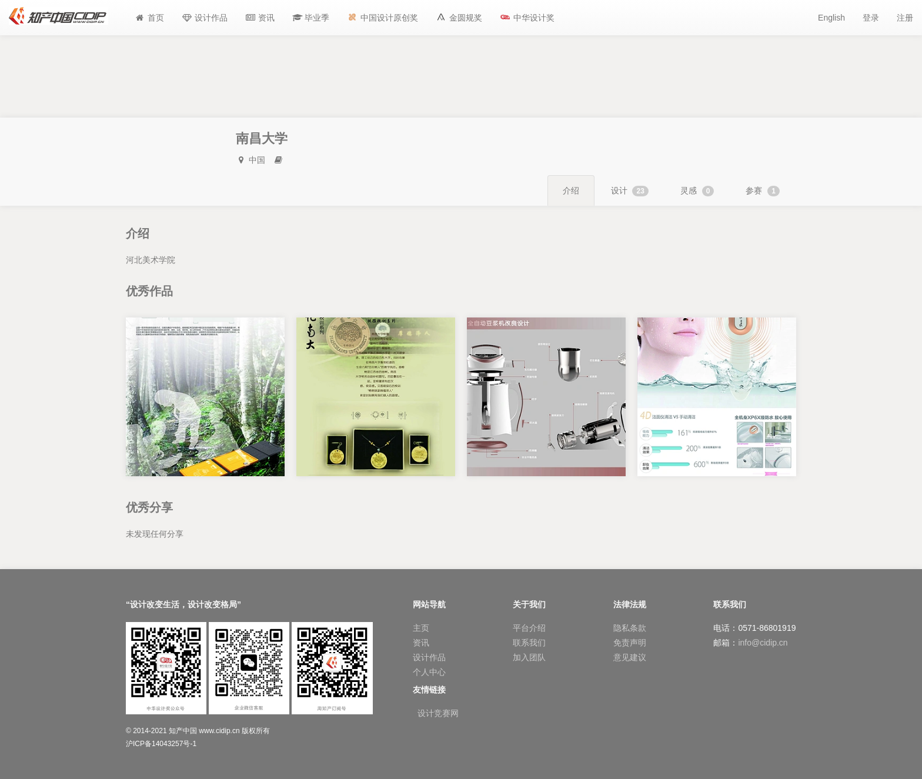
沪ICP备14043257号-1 (161, 744)
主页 (421, 628)
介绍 (571, 190)
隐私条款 (629, 628)
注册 (905, 17)
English (831, 17)
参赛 (763, 191)
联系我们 (529, 642)
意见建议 (629, 657)
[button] (311, 17)
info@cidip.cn (762, 642)
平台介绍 (529, 628)
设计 (630, 191)
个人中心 (429, 672)
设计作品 (429, 657)
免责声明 (629, 642)
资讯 (421, 642)
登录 (871, 17)
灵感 (697, 191)
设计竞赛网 (438, 713)
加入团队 (529, 657)
